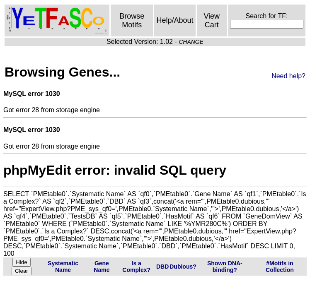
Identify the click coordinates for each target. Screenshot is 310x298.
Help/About (174, 20)
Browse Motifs (131, 20)
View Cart (211, 20)
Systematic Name (63, 266)
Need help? (288, 75)
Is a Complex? (136, 266)
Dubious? (183, 266)
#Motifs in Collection (280, 266)
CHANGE (191, 41)
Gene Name (101, 266)
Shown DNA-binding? (224, 266)
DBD (162, 266)
